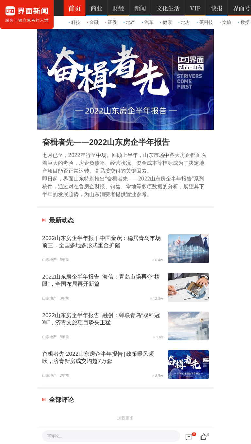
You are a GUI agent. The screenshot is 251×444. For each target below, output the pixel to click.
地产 (129, 22)
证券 (111, 22)
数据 (244, 22)
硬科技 (205, 22)
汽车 (148, 22)
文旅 (225, 22)
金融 (93, 22)
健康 (166, 22)
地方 (184, 22)
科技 (74, 22)
